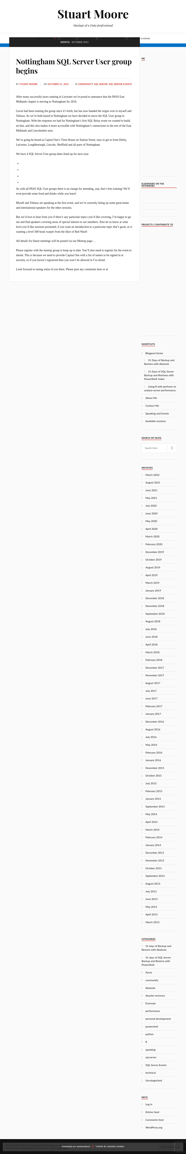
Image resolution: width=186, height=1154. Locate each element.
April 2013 (151, 914)
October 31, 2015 (58, 84)
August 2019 (152, 567)
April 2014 (151, 821)
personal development (158, 1018)
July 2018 (151, 629)
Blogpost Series (44, 38)
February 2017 (153, 706)
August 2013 (152, 883)
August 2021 (152, 482)
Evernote (150, 1003)
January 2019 (153, 590)
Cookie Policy (62, 1148)
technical (150, 1072)
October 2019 (153, 559)
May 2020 (151, 520)
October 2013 (153, 868)
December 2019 (154, 551)
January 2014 (153, 845)
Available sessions (140, 38)
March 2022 (152, 474)
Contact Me (87, 38)
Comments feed (154, 1119)
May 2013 (151, 906)
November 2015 (154, 767)
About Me (68, 38)
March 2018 (152, 652)
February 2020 (153, 544)
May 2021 (151, 497)
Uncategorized (153, 1080)
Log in (148, 1104)
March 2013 (152, 922)
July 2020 (151, 505)
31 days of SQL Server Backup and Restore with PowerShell (156, 961)
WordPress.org (153, 1127)
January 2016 (153, 760)
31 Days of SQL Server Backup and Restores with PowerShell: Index (159, 375)
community (85, 84)
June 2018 (151, 636)
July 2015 (151, 783)
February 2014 (153, 837)
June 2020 (151, 513)
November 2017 (154, 675)
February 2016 (153, 752)
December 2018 (154, 598)
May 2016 (151, 744)
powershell (151, 1026)
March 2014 (152, 829)
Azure (148, 972)
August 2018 (152, 621)
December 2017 (154, 667)
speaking (150, 1049)
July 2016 (151, 736)
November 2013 (154, 860)
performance (152, 1010)
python (149, 1034)
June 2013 (151, 898)
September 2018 (154, 613)
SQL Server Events (120, 84)
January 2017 (153, 713)
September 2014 (154, 806)
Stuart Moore (93, 13)
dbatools (150, 987)
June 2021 (151, 490)
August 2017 (152, 682)
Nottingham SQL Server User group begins (74, 66)
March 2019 (152, 582)
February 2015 (153, 791)
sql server (101, 84)
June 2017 (151, 698)
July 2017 (151, 690)
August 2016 (152, 729)
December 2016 (154, 721)
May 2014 (151, 814)
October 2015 (153, 775)
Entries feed (152, 1111)
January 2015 (153, 798)
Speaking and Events (111, 38)
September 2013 (154, 875)
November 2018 (154, 605)
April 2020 (151, 528)
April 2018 (151, 644)
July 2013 (151, 891)
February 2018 (153, 659)
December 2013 (154, 852)
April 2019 (151, 575)
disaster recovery (155, 995)
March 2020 (152, 536)
